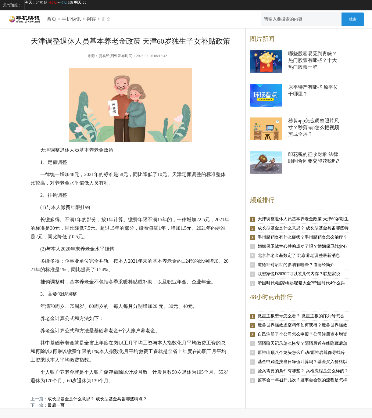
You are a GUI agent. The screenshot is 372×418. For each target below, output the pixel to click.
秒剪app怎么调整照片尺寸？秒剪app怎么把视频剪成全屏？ (313, 127)
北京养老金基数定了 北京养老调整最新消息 (299, 255)
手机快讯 (71, 19)
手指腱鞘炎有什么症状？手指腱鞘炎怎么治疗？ (302, 237)
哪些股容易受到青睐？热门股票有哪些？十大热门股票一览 (312, 60)
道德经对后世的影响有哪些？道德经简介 (296, 264)
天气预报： (12, 5)
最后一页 (56, 405)
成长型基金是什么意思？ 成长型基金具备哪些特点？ (97, 399)
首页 (51, 19)
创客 (91, 19)
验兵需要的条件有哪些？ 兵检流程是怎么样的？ (303, 371)
